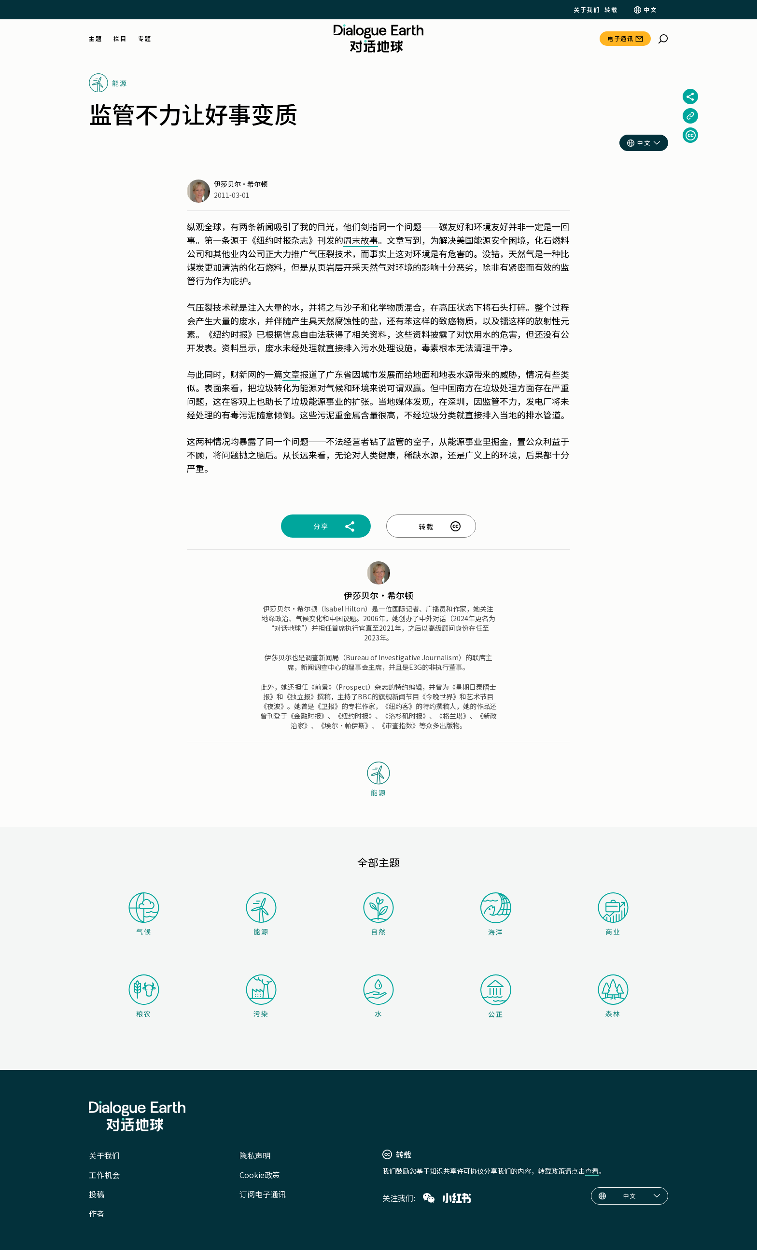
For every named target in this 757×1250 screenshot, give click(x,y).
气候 (143, 914)
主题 (95, 38)
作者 (96, 1213)
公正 (495, 996)
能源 (261, 914)
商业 (613, 914)
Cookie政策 (259, 1175)
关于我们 (587, 9)
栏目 (119, 38)
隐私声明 (254, 1155)
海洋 (495, 914)
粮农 (143, 996)
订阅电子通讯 (262, 1194)
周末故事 (360, 240)
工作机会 (104, 1175)
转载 (610, 9)
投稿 (96, 1194)
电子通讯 (620, 38)
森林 (613, 996)
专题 (144, 38)
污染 (261, 996)
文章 (291, 374)
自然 (378, 914)
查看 (592, 1171)
